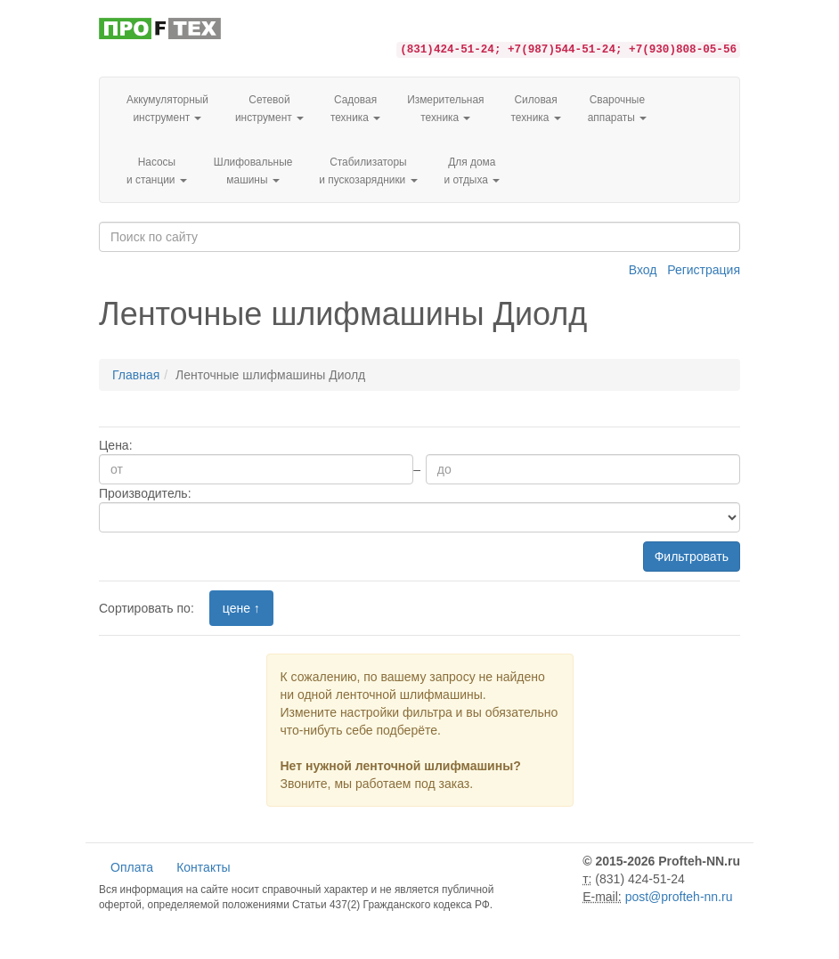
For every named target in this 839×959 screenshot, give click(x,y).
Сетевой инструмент (269, 108)
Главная (135, 375)
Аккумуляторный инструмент (167, 108)
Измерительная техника (445, 108)
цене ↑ (241, 608)
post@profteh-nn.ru (679, 897)
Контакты (203, 867)
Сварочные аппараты (617, 108)
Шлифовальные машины (253, 171)
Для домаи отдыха (472, 171)
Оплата (131, 867)
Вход (643, 270)
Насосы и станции (156, 171)
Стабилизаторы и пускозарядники (368, 171)
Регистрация (703, 270)
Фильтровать (692, 556)
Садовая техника (355, 108)
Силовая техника (535, 108)
